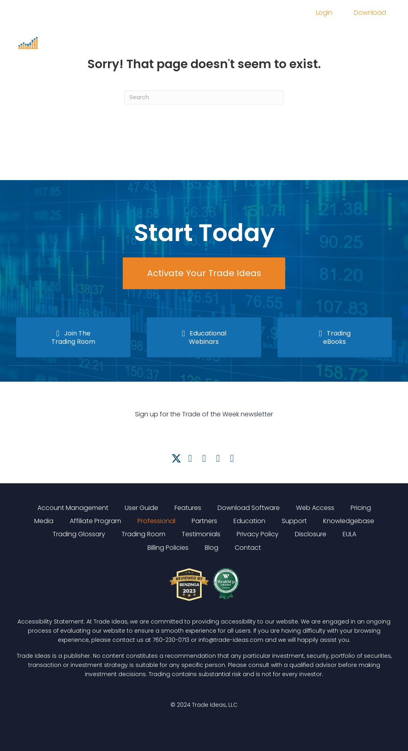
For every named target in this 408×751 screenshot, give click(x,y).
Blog (211, 547)
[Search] (204, 97)
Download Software (249, 507)
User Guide (141, 507)
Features (168, 35)
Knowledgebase (348, 521)
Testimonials (201, 534)
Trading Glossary (79, 534)
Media (243, 35)
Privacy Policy (258, 534)
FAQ (194, 57)
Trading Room (339, 35)
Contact (248, 547)
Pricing (208, 35)
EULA (349, 534)
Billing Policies (167, 547)
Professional (156, 521)
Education (284, 35)
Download (370, 12)
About (164, 57)
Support (227, 57)
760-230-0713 (171, 640)
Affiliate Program (95, 521)
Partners (204, 521)
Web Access (315, 507)
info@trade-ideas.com (230, 640)
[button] (176, 458)
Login (324, 12)
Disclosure (310, 534)
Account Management (72, 507)
